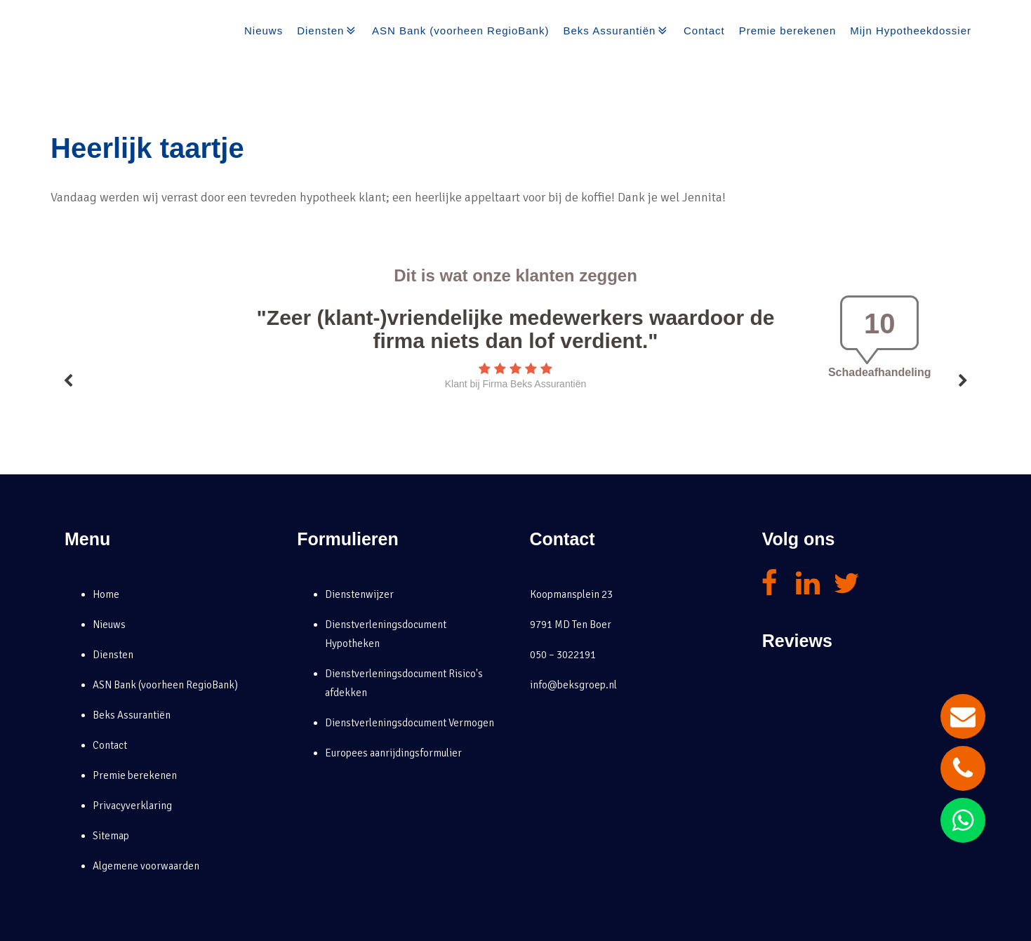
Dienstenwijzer (359, 594)
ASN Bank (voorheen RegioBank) (460, 30)
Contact (704, 30)
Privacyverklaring (132, 805)
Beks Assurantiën (616, 31)
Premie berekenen (788, 30)
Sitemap (111, 835)
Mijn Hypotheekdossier (910, 30)
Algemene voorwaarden (146, 866)
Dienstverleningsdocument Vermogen (409, 722)
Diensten (327, 31)
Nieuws (263, 30)
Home (106, 594)
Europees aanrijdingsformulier (393, 753)
